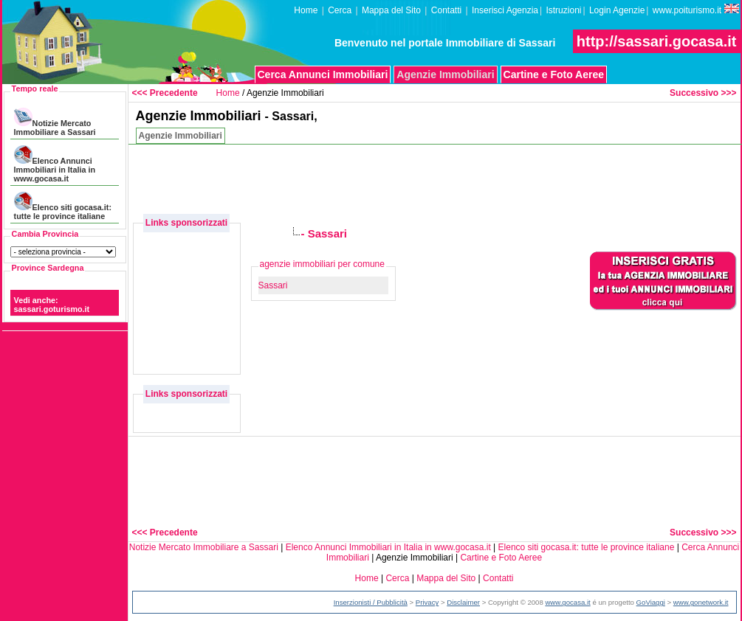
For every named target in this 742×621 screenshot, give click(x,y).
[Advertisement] (188, 268)
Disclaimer (463, 602)
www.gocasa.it (567, 602)
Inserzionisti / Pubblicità (371, 602)
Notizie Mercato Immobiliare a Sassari (55, 122)
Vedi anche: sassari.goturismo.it (52, 304)
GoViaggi (650, 602)
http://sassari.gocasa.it (657, 41)
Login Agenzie (617, 10)
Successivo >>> (703, 93)
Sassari (273, 285)
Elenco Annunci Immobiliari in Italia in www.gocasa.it (54, 164)
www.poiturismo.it (696, 9)
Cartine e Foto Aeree (554, 74)
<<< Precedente (165, 93)
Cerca (339, 10)
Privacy (427, 602)
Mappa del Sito (391, 10)
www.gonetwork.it (701, 602)
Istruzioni (563, 10)
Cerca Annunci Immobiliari (323, 74)
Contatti (446, 10)
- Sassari (324, 233)
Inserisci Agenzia (505, 10)
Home (305, 10)
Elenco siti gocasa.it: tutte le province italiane (62, 206)
